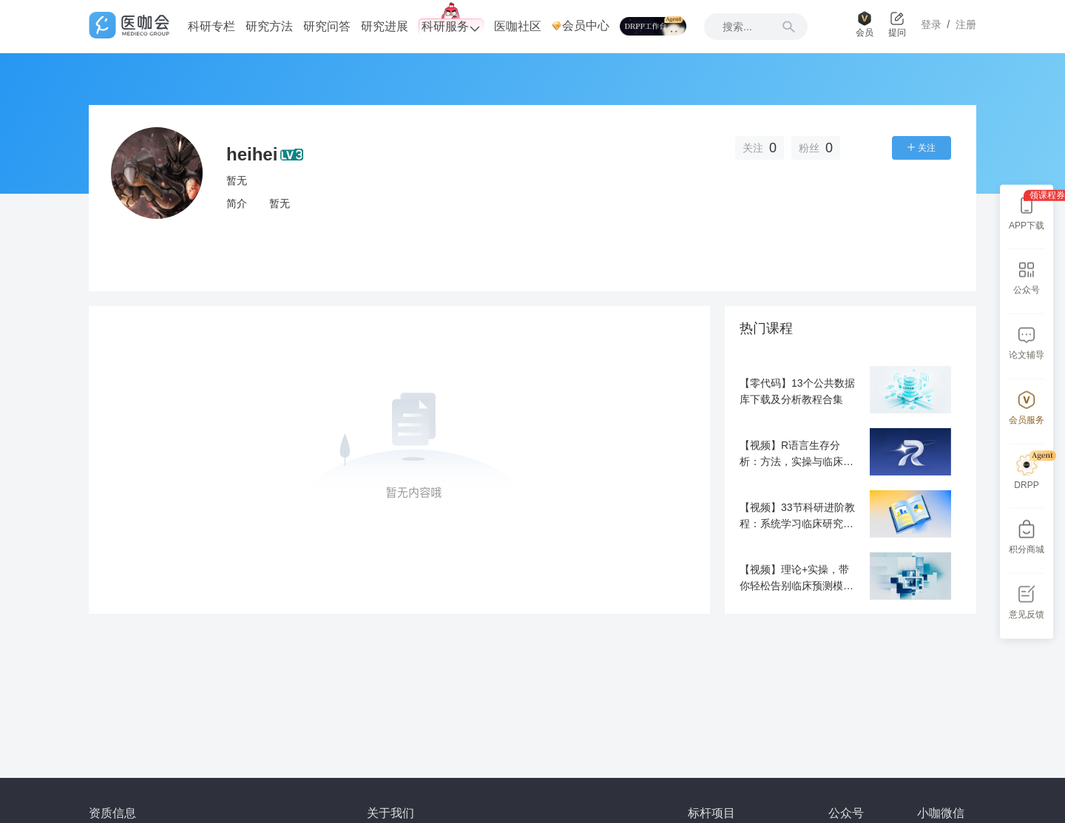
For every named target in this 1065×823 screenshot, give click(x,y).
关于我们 (390, 813)
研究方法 (269, 26)
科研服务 (451, 27)
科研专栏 (211, 26)
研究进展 (384, 26)
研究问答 (327, 26)
